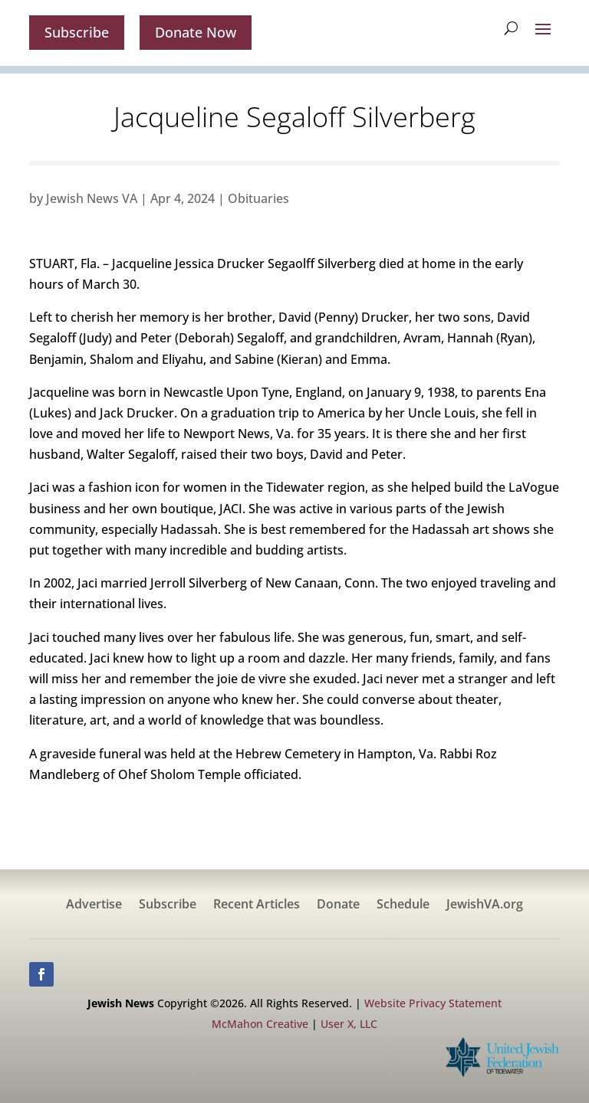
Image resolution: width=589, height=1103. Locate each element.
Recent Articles (256, 905)
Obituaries (258, 198)
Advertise (94, 905)
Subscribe (76, 32)
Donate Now (195, 32)
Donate (338, 905)
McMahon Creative (260, 1023)
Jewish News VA (91, 198)
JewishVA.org (484, 905)
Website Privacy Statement (433, 1003)
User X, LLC (349, 1023)
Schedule (403, 905)
